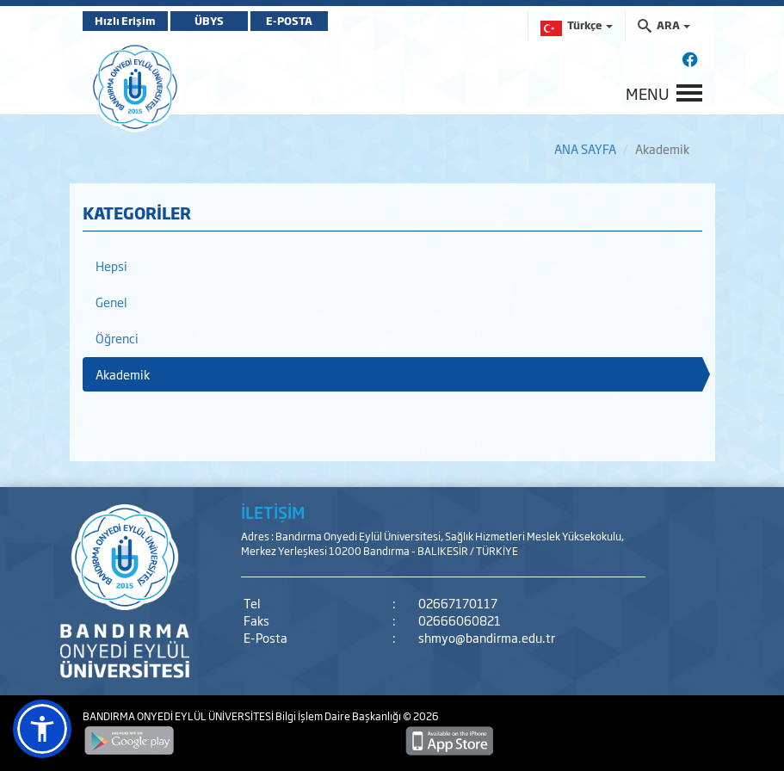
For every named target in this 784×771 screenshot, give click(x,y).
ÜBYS (209, 20)
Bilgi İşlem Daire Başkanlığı (339, 716)
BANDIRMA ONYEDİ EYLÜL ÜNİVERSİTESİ (179, 716)
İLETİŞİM (273, 512)
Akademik (123, 374)
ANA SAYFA (585, 148)
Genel (111, 302)
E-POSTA (289, 20)
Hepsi (111, 265)
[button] (42, 729)
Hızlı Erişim (125, 20)
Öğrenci (117, 338)
